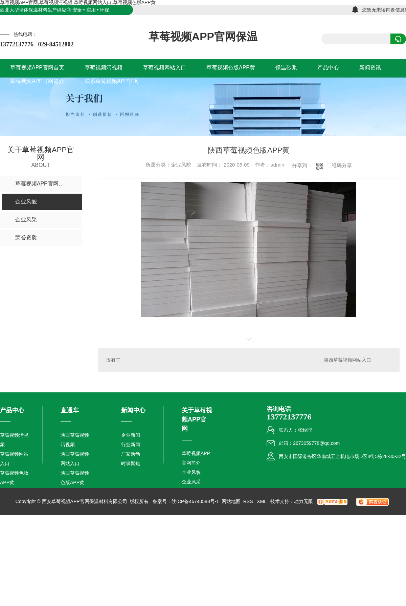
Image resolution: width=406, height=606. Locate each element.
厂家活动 (130, 454)
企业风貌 (191, 472)
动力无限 (303, 501)
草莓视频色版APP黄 (14, 477)
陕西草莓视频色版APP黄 (75, 477)
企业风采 (191, 481)
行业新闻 (130, 444)
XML (262, 501)
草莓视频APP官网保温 (203, 36)
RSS (248, 501)
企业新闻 (130, 435)
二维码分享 (339, 165)
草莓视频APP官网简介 (196, 458)
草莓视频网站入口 (14, 458)
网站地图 (231, 501)
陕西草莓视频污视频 (75, 439)
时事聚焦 (130, 463)
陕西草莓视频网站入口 (347, 360)
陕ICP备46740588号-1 (195, 501)
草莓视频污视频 (14, 439)
